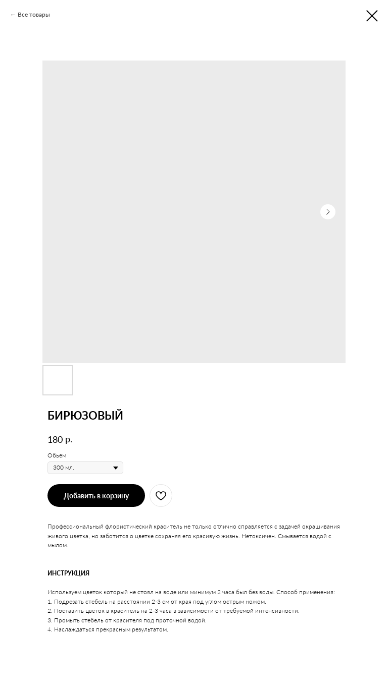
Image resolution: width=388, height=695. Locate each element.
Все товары (34, 14)
